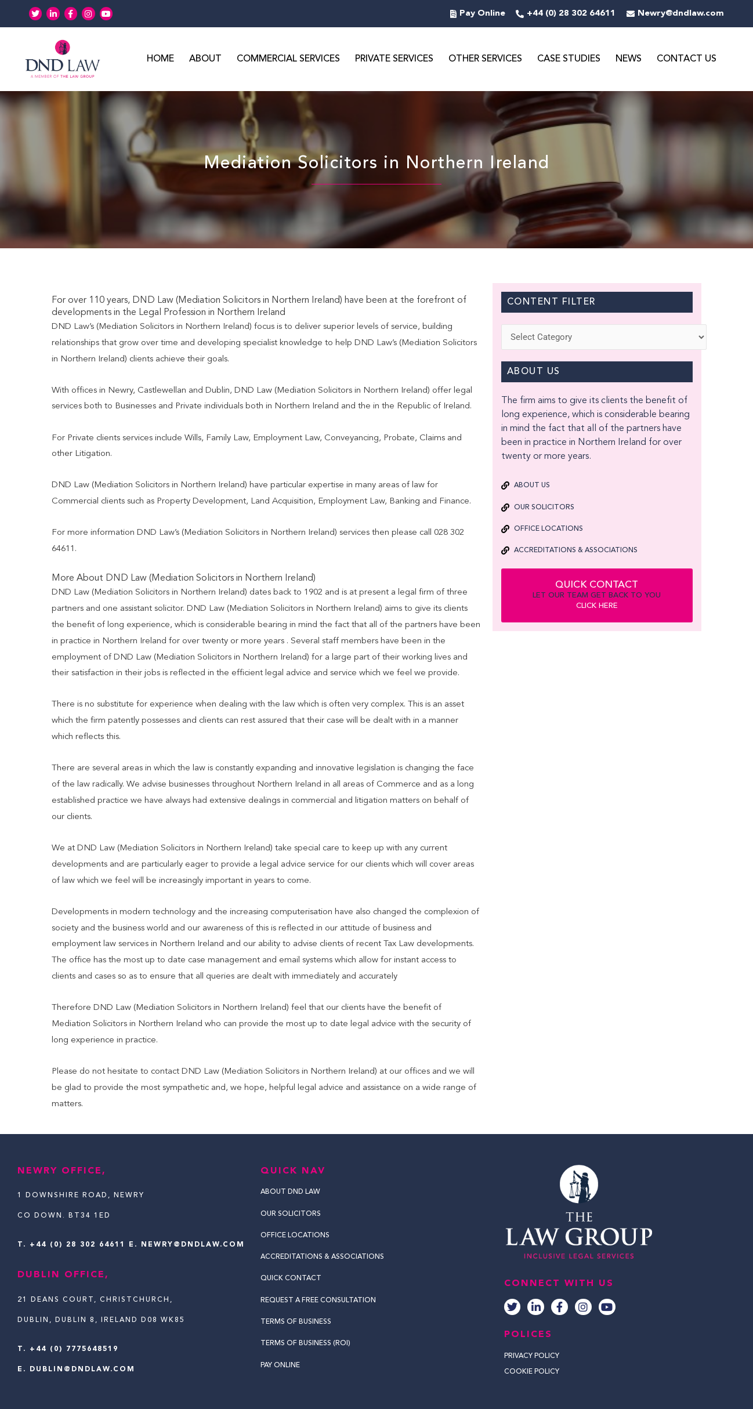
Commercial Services (288, 59)
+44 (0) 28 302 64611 (77, 1244)
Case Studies (568, 59)
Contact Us (686, 59)
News (629, 59)
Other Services (485, 59)
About (205, 59)
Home (160, 59)
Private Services (394, 59)
